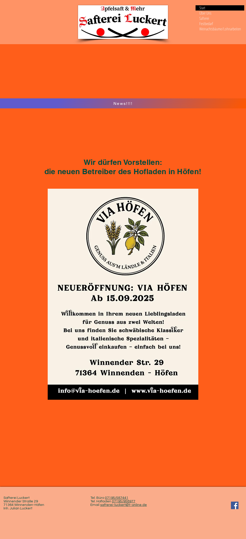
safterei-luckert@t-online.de (123, 505)
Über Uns (205, 13)
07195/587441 (116, 498)
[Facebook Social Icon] (234, 505)
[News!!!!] (123, 103)
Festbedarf (206, 23)
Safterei (204, 18)
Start (202, 8)
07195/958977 (123, 501)
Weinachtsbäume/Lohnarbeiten (220, 29)
